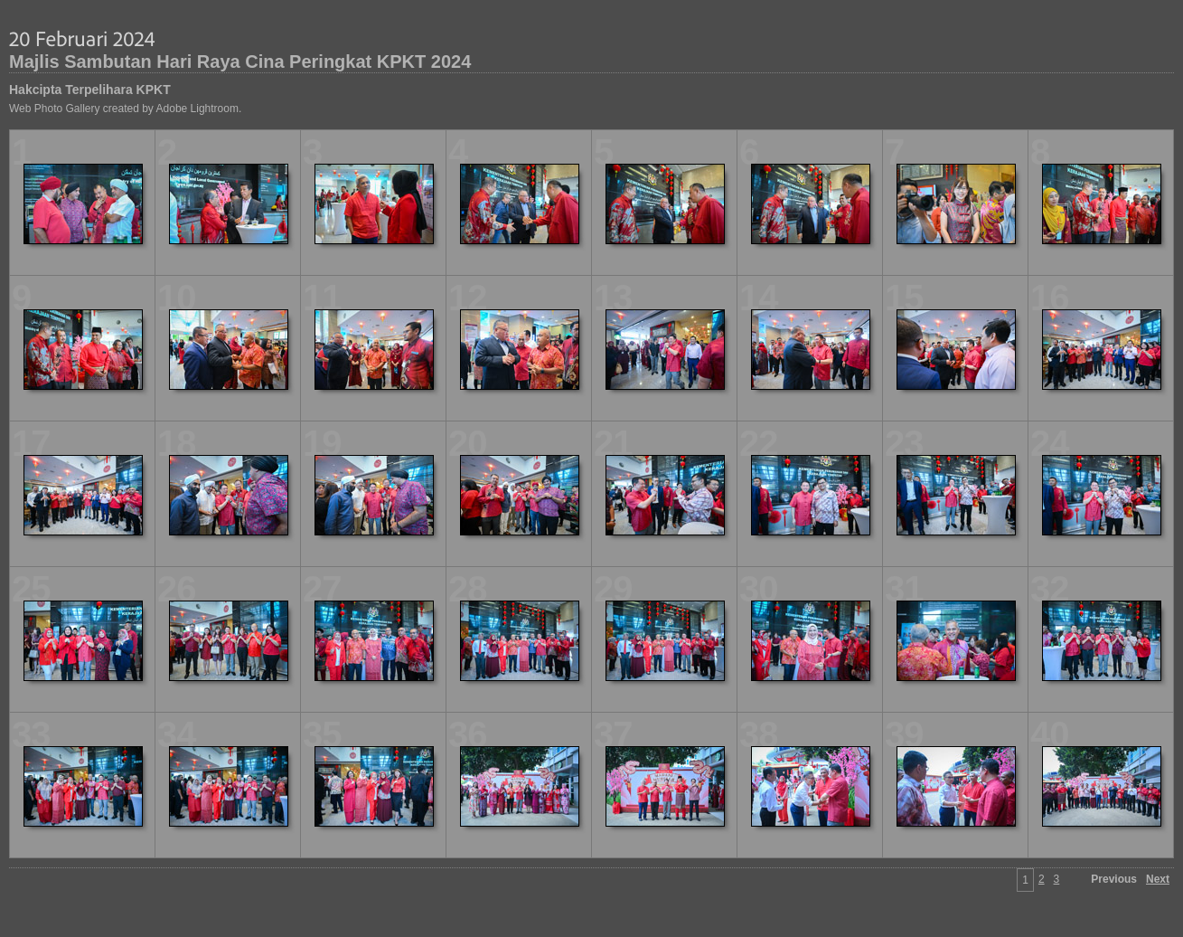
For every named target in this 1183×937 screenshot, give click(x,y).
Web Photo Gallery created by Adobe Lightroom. (125, 108)
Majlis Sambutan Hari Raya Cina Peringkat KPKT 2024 (240, 61)
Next (1157, 879)
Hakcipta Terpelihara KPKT (90, 89)
